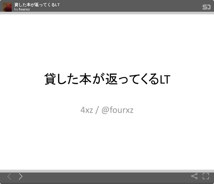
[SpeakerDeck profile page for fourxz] (7, 7)
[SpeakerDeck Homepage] (207, 8)
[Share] (194, 176)
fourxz (24, 9)
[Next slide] (20, 176)
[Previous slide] (8, 176)
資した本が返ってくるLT (37, 5)
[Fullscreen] (206, 176)
